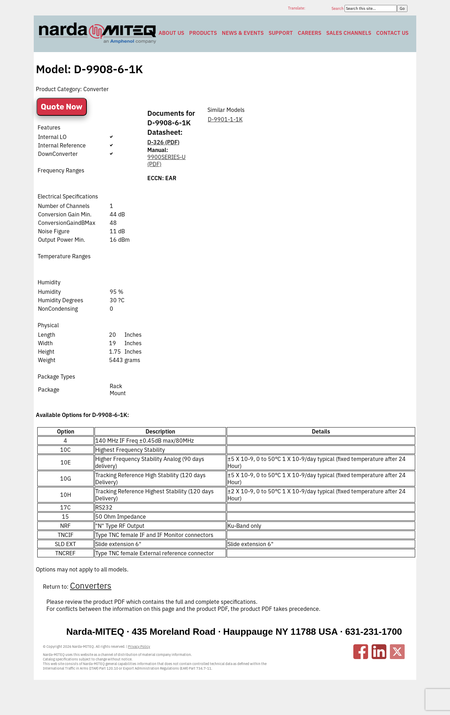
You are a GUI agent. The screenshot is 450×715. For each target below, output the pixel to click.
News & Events (243, 33)
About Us (171, 33)
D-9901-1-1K (225, 119)
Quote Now (62, 107)
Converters (90, 585)
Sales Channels (348, 33)
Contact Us (392, 33)
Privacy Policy (139, 646)
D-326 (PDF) (163, 142)
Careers (309, 33)
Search (338, 8)
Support (281, 33)
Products (203, 33)
